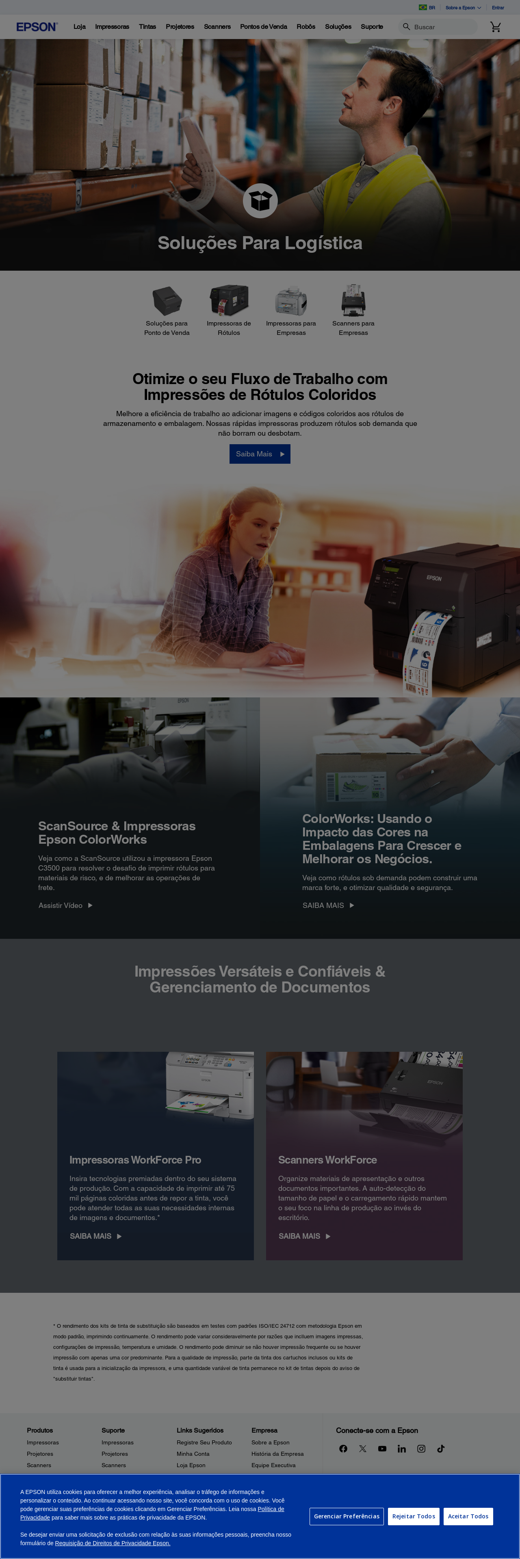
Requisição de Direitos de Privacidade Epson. (113, 1543)
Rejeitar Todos (413, 1516)
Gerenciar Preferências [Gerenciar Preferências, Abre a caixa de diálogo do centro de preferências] (346, 1516)
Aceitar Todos (468, 1516)
